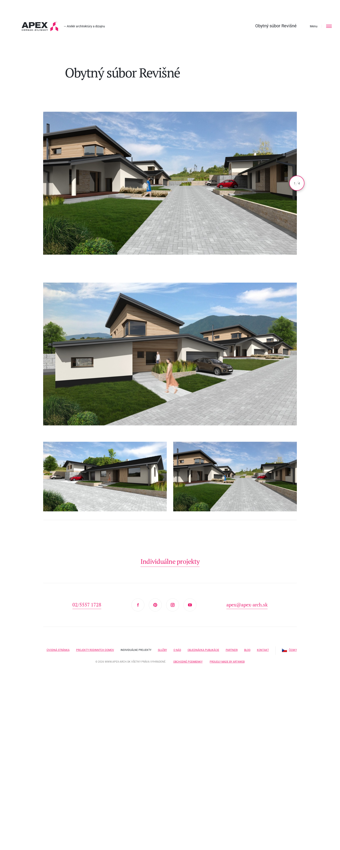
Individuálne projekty (136, 650)
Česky (289, 650)
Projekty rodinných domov (95, 650)
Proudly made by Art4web (227, 661)
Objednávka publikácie (203, 650)
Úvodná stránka (58, 650)
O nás (177, 650)
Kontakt (263, 650)
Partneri (232, 650)
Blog (247, 650)
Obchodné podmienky (188, 661)
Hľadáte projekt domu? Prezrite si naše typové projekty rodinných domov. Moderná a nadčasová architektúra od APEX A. (40, 26)
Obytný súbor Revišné (276, 25)
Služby (162, 650)
